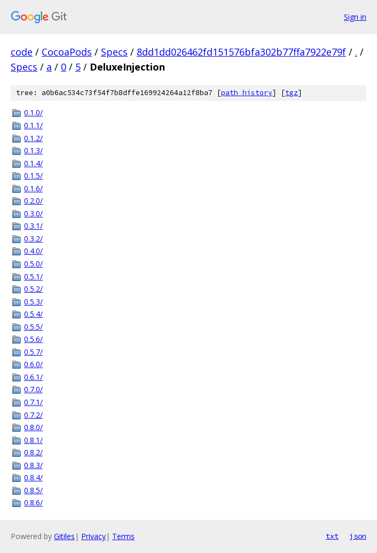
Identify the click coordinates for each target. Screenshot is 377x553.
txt (332, 536)
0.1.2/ (33, 138)
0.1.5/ (33, 175)
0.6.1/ (33, 377)
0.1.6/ (33, 188)
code (22, 51)
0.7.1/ (33, 402)
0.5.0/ (33, 264)
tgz (291, 92)
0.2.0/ (33, 201)
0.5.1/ (33, 276)
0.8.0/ (33, 427)
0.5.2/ (33, 289)
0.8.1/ (33, 440)
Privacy (93, 536)
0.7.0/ (33, 389)
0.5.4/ (33, 314)
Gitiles (64, 536)
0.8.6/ (33, 502)
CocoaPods (67, 51)
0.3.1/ (33, 226)
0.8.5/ (33, 490)
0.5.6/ (33, 339)
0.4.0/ (33, 251)
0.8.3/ (33, 465)
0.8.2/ (33, 452)
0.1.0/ (33, 112)
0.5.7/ (33, 352)
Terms (123, 536)
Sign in (355, 17)
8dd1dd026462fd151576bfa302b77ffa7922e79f (241, 51)
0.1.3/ (33, 150)
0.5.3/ (33, 302)
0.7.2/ (33, 415)
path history (246, 92)
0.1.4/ (33, 163)
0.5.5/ (33, 327)
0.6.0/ (33, 364)
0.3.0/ (33, 213)
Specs (114, 51)
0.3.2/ (33, 238)
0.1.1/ (33, 125)
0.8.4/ (33, 477)
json (357, 536)
